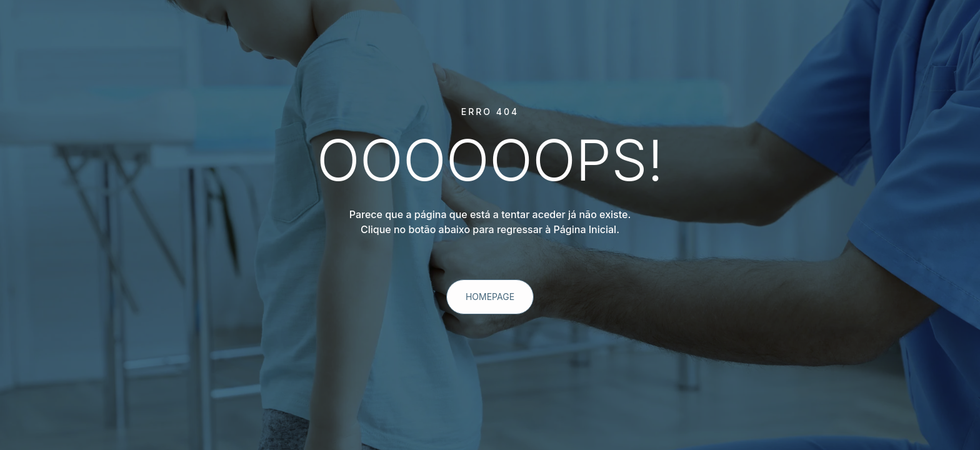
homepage (490, 296)
